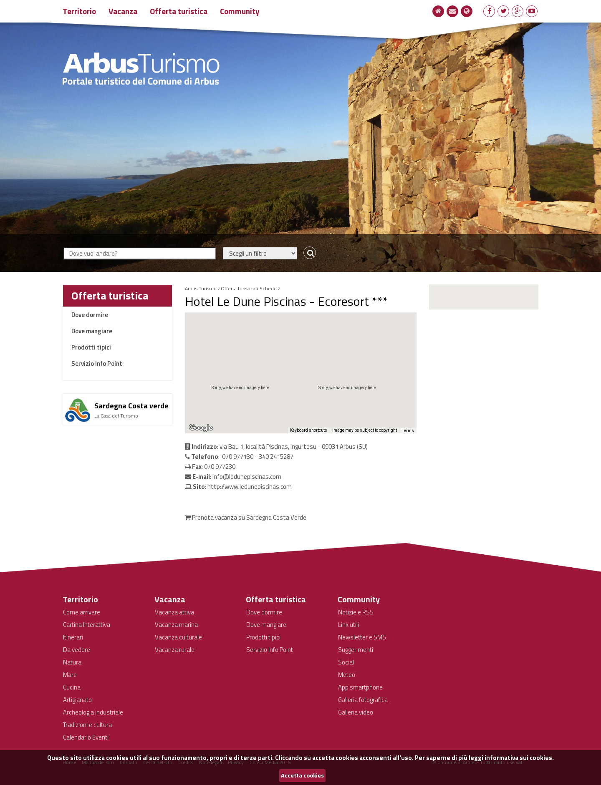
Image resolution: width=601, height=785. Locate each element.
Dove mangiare (91, 331)
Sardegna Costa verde (131, 405)
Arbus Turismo (201, 288)
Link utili (348, 624)
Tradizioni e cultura (87, 725)
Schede (268, 288)
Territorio (79, 11)
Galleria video (355, 712)
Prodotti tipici (91, 347)
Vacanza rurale (174, 649)
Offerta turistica (178, 11)
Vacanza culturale (178, 637)
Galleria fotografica (363, 699)
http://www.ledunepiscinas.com (249, 486)
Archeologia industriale (93, 712)
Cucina (72, 687)
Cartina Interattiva (86, 624)
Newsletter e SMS (362, 637)
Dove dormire (89, 315)
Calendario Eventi (86, 737)
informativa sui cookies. (519, 757)
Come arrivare (81, 612)
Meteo (346, 674)
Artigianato (77, 699)
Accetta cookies (302, 775)
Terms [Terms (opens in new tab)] (408, 430)
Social (346, 662)
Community (240, 11)
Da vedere (76, 649)
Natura (72, 662)
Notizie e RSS (356, 612)
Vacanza (123, 11)
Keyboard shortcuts (308, 430)
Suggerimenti (355, 649)
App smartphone (360, 687)
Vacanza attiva (174, 612)
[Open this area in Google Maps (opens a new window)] (201, 428)
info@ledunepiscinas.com (246, 476)
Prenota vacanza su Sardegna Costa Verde (245, 517)
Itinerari (73, 637)
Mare (70, 674)
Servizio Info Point (96, 363)
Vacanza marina (176, 624)
